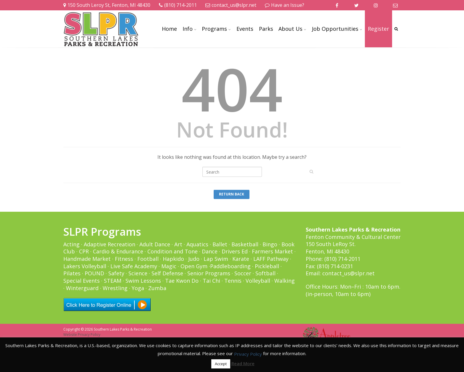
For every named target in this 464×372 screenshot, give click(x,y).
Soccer (242, 273)
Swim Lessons (143, 280)
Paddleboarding (230, 266)
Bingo (269, 244)
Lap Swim (216, 258)
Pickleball (267, 266)
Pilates (71, 273)
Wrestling (115, 288)
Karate (240, 258)
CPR (84, 251)
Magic (168, 266)
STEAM (112, 280)
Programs (214, 28)
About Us (290, 28)
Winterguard (82, 288)
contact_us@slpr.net (230, 5)
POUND (94, 273)
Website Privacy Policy (81, 334)
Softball (265, 273)
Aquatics (197, 244)
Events (244, 28)
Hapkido (173, 258)
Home (169, 28)
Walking (284, 280)
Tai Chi (211, 280)
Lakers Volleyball (84, 266)
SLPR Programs (102, 231)
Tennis (232, 280)
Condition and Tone (172, 251)
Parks (266, 28)
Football (148, 258)
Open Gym (194, 266)
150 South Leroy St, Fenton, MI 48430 (106, 5)
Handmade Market (87, 258)
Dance (210, 251)
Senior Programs (208, 273)
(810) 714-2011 (178, 5)
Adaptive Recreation (109, 244)
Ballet (219, 244)
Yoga (138, 288)
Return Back (231, 194)
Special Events (81, 280)
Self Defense (167, 273)
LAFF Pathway (271, 258)
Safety (116, 273)
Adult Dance (154, 244)
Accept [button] (221, 363)
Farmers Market (272, 251)
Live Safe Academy (133, 266)
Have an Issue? (284, 5)
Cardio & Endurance (118, 251)
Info (188, 28)
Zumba (157, 288)
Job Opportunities (335, 28)
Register (378, 28)
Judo (193, 258)
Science (137, 273)
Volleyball (258, 280)
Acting (71, 244)
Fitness (124, 258)
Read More (242, 363)
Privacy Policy (248, 354)
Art (178, 244)
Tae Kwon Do (182, 280)
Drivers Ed (235, 251)
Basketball (244, 244)
